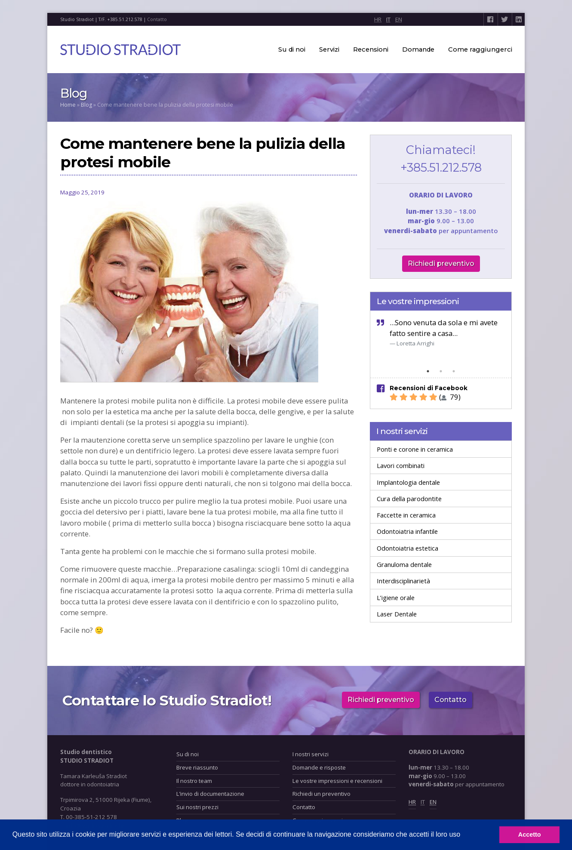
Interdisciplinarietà (403, 580)
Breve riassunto (197, 767)
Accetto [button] (529, 834)
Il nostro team (194, 781)
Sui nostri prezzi (197, 807)
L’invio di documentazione (210, 794)
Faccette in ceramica (406, 515)
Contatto (157, 19)
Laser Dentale (397, 614)
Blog (86, 104)
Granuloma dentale (404, 564)
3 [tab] (453, 371)
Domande (418, 49)
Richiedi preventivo (441, 263)
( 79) (425, 397)
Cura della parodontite (409, 498)
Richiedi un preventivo (321, 794)
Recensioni (370, 49)
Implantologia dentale (408, 482)
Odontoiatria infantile (407, 531)
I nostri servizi (401, 431)
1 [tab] (428, 371)
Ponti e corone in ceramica (415, 449)
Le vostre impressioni (418, 301)
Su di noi (291, 49)
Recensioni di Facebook (428, 388)
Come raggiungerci (480, 49)
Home (68, 104)
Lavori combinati (400, 465)
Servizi (329, 49)
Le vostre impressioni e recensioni (337, 781)
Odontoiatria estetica (407, 548)
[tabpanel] (440, 332)
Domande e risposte (319, 767)
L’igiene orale (396, 597)
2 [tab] (441, 371)
